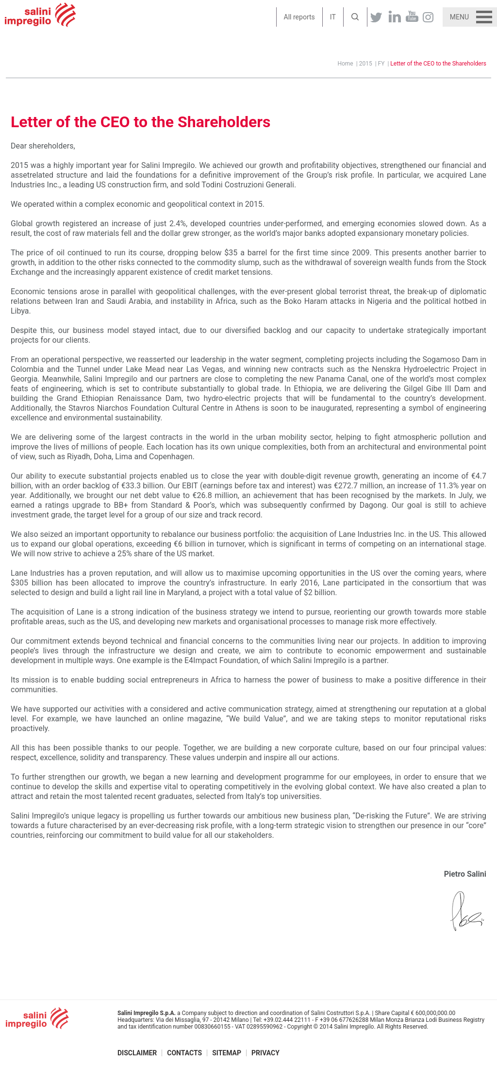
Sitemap (226, 1052)
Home (345, 63)
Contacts (184, 1052)
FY (381, 63)
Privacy (265, 1052)
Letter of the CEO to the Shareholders (438, 63)
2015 (365, 63)
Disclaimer (137, 1052)
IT (333, 17)
